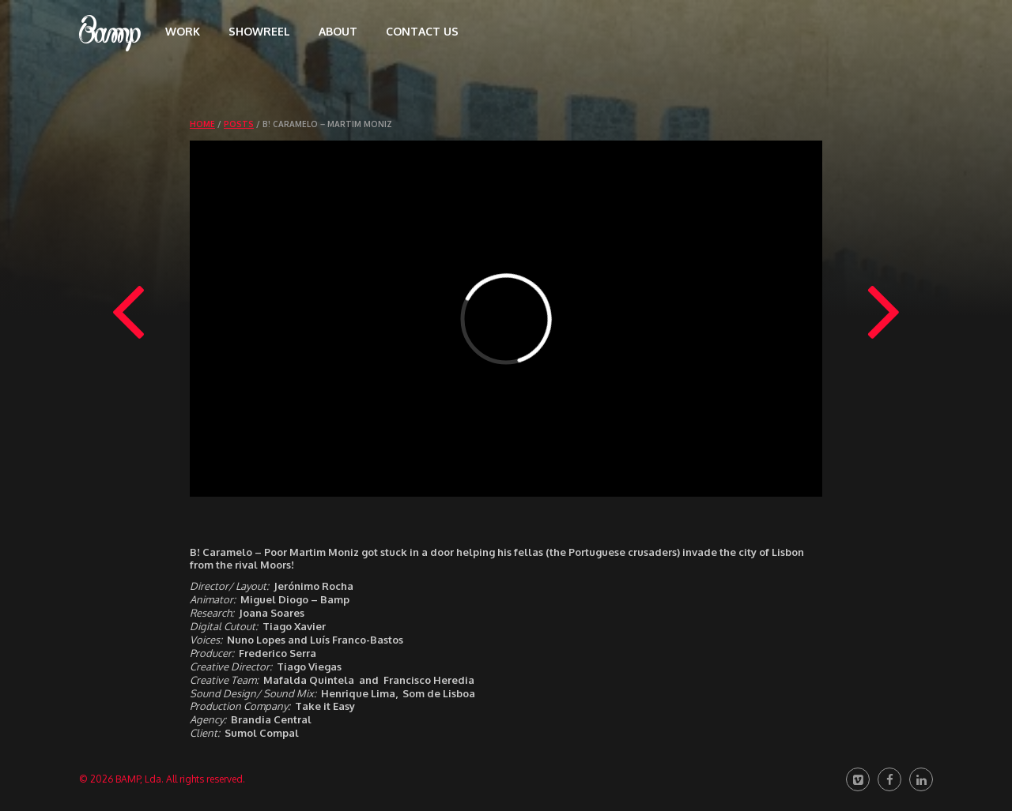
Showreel (259, 31)
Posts (239, 124)
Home (202, 124)
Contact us (422, 31)
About (338, 31)
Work (182, 31)
